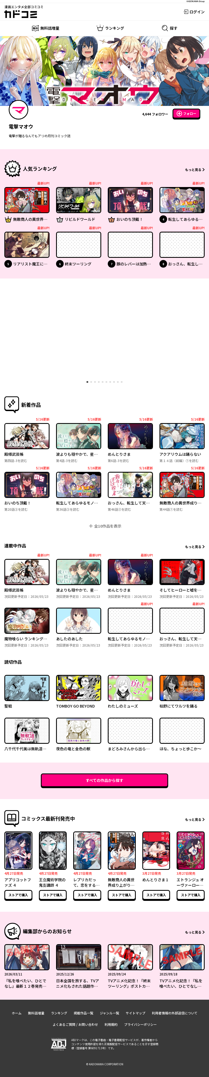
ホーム (16, 1013)
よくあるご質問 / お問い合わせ (75, 1024)
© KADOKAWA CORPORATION (104, 1064)
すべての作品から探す (104, 780)
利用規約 (111, 1024)
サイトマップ (135, 1013)
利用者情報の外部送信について (175, 1013)
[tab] (87, 382)
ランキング (59, 1013)
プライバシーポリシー (140, 1024)
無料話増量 (36, 1013)
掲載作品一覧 (83, 1013)
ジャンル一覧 (109, 1013)
